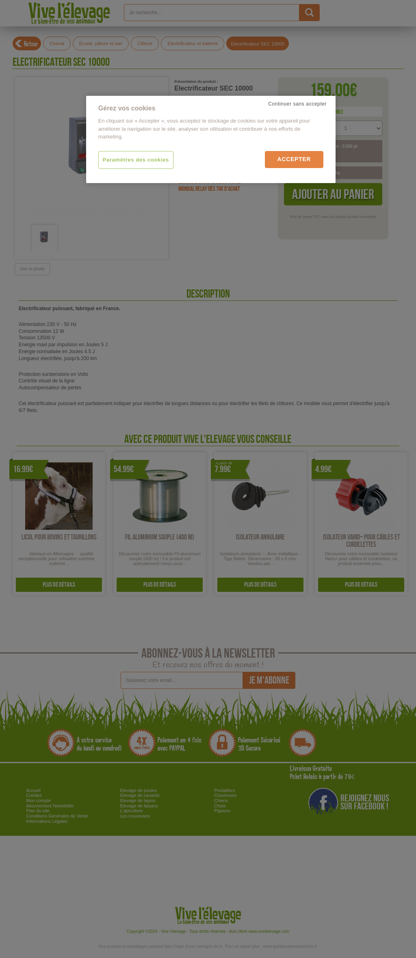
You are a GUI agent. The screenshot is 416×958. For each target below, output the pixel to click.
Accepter (294, 159)
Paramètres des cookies (136, 160)
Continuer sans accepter (297, 104)
